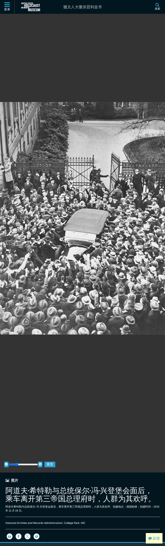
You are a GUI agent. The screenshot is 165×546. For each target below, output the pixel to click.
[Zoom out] (6, 456)
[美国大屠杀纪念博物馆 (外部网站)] (30, 7)
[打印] (10, 529)
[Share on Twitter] (27, 529)
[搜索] (157, 7)
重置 (50, 457)
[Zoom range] (23, 456)
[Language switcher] (36, 529)
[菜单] (7, 7)
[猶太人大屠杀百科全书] (82, 7)
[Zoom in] (40, 456)
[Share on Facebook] (18, 529)
